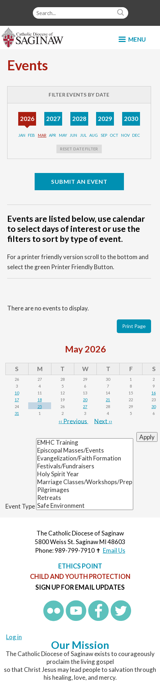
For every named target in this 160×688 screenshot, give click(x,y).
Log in (14, 637)
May (63, 135)
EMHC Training (84, 442)
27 (85, 406)
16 (153, 392)
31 (17, 413)
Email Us (114, 550)
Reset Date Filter (79, 148)
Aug (93, 135)
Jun (73, 135)
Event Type (20, 506)
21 (108, 399)
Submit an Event (79, 181)
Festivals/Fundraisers (84, 466)
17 (17, 399)
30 (153, 406)
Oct (114, 135)
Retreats (84, 498)
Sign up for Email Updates (80, 587)
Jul (83, 135)
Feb (31, 135)
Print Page (134, 326)
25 (40, 406)
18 (40, 399)
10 (17, 392)
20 (85, 399)
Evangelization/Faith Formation (84, 458)
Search (121, 13)
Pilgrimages (84, 490)
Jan (21, 135)
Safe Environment (84, 506)
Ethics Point (80, 566)
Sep (104, 135)
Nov (125, 135)
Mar (42, 135)
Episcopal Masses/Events (84, 450)
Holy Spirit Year (84, 474)
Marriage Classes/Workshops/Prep (84, 482)
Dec (136, 135)
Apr (52, 135)
